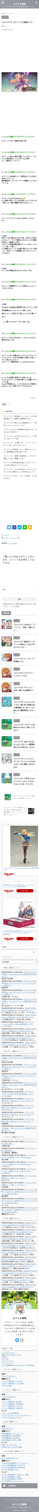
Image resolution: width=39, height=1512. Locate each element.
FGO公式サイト (8, 1428)
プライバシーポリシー (28, 1498)
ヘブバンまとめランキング (12, 1417)
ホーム (7, 1498)
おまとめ (5, 1359)
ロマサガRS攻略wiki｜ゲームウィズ (15, 1463)
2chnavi (4, 1357)
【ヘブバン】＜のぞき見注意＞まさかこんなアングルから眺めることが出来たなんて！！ (20, 470)
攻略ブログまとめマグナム (12, 1355)
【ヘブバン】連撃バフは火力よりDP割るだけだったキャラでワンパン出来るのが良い (19, 1192)
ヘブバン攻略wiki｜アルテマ (12, 1406)
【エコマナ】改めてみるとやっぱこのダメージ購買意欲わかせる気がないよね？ (24, 744)
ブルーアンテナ (7, 1361)
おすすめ (8, 411)
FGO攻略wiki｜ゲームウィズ (12, 1433)
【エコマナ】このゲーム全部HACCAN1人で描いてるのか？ (24, 727)
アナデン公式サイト (9, 1376)
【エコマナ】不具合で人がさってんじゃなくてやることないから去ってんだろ (24, 781)
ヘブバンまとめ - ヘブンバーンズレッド (16, 1415)
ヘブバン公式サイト (9, 1397)
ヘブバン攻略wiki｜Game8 (11, 1402)
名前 (4, 589)
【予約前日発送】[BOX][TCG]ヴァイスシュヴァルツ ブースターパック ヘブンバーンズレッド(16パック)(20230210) (18, 932)
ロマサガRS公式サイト (10, 1458)
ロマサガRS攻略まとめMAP (12, 1479)
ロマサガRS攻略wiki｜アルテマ (13, 1465)
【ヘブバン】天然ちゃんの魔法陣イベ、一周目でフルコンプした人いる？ (20, 424)
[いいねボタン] (4, 404)
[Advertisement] (19, 51)
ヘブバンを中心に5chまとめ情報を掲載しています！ (19, 1506)
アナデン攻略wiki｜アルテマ (12, 1381)
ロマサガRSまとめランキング (13, 1481)
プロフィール (15, 1498)
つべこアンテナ (7, 1363)
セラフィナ (13, 538)
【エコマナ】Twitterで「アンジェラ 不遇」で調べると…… (24, 627)
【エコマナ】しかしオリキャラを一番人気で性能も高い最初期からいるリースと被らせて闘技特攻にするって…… (24, 707)
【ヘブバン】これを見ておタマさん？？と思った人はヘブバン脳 (20, 437)
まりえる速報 (19, 1503)
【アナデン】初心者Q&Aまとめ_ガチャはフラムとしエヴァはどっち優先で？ (19, 983)
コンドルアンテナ (8, 1352)
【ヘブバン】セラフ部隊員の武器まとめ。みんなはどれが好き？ (20, 431)
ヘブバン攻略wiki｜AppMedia (13, 1404)
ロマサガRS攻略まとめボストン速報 (15, 1474)
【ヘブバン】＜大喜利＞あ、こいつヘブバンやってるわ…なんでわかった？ (20, 444)
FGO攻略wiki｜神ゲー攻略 (11, 1440)
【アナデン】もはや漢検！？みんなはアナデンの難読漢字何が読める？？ (19, 974)
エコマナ (6, 535)
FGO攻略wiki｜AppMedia (11, 1436)
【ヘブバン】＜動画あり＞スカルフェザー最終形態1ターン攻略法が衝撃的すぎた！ (20, 417)
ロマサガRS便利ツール (10, 1469)
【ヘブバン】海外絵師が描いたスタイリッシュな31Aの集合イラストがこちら (20, 464)
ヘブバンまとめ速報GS (10, 1413)
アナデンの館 (7, 1385)
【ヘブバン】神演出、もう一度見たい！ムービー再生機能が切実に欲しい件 (20, 450)
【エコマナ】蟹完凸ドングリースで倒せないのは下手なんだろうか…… (24, 644)
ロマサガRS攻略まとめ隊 (11, 1477)
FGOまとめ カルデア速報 (12, 1447)
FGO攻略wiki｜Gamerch (11, 1438)
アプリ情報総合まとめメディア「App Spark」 (19, 1365)
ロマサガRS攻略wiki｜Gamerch (13, 1467)
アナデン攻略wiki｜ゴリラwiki (13, 1383)
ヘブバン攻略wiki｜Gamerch (12, 1408)
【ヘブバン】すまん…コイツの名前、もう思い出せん (20, 477)
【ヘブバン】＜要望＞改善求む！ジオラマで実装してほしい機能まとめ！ (20, 457)
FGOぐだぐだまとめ (9, 1445)
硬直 (18, 538)
